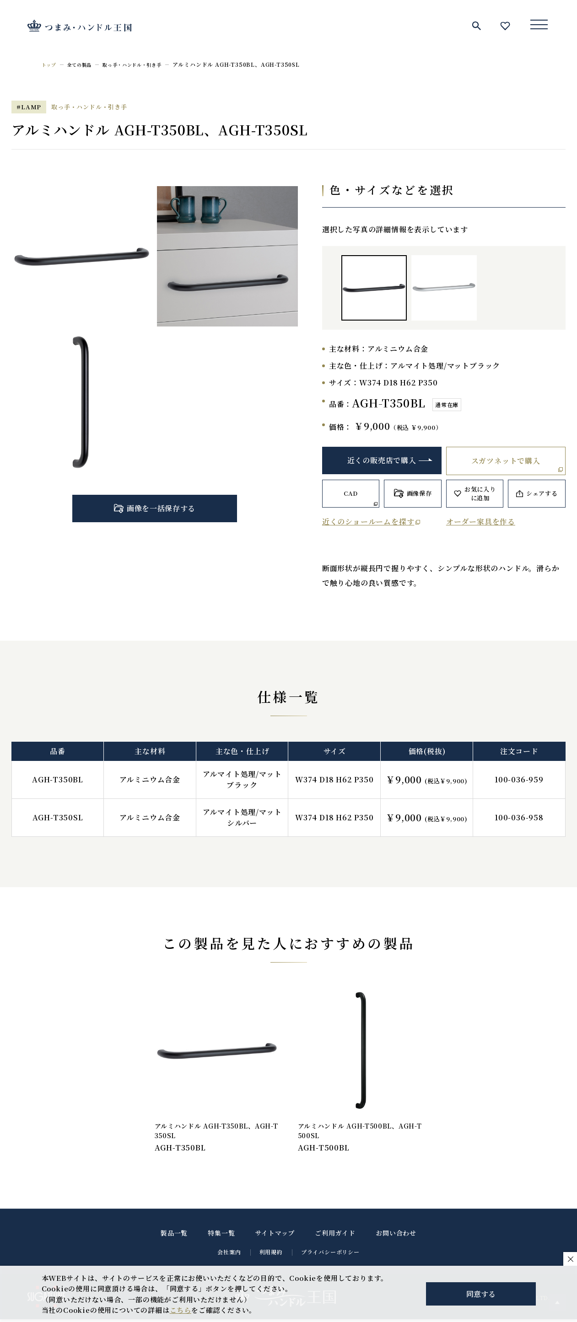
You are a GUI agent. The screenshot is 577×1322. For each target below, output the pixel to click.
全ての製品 (84, 64)
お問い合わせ (396, 1235)
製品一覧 (174, 1235)
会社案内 (229, 1254)
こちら (180, 1310)
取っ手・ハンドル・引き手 (145, 64)
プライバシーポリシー (330, 1254)
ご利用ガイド (335, 1235)
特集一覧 (221, 1235)
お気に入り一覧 (505, 26)
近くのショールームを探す (368, 521)
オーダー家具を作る (480, 521)
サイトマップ (275, 1235)
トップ (50, 64)
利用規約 (271, 1254)
